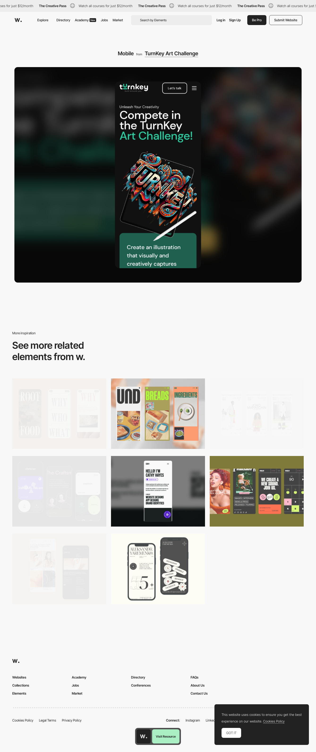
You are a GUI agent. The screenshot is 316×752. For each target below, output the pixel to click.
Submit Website (285, 20)
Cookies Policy (22, 720)
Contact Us (199, 693)
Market (118, 20)
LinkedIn (212, 720)
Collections (20, 685)
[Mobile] (59, 413)
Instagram (193, 720)
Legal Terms (47, 720)
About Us (198, 685)
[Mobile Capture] (59, 569)
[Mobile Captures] (59, 491)
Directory (63, 20)
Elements (19, 693)
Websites (19, 677)
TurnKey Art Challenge (171, 53)
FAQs (194, 677)
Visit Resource (166, 736)
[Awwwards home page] (144, 736)
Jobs (104, 20)
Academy (85, 20)
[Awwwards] (18, 20)
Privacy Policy (71, 720)
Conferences (141, 685)
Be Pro (257, 20)
